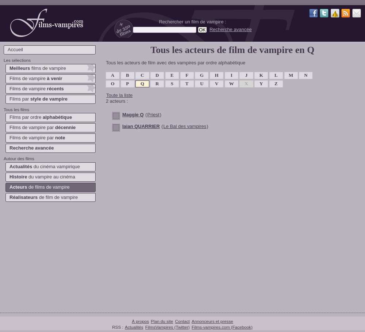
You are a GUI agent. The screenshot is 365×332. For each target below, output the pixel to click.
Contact (182, 321)
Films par (38, 99)
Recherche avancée (231, 29)
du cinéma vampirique (44, 166)
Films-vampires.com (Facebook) (222, 327)
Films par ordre (40, 117)
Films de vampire (35, 78)
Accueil (15, 49)
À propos (140, 321)
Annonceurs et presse (212, 321)
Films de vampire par (42, 127)
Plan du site (162, 321)
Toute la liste (119, 95)
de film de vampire (43, 197)
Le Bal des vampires (185, 126)
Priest (153, 114)
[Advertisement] (49, 256)
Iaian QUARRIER (141, 126)
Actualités (134, 327)
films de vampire (37, 68)
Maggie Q (133, 114)
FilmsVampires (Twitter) (167, 327)
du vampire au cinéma (42, 177)
